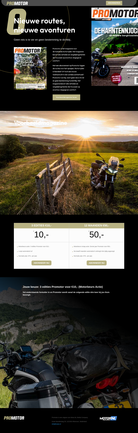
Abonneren (114, 3)
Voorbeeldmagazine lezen (66, 97)
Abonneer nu (41, 263)
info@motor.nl (56, 424)
